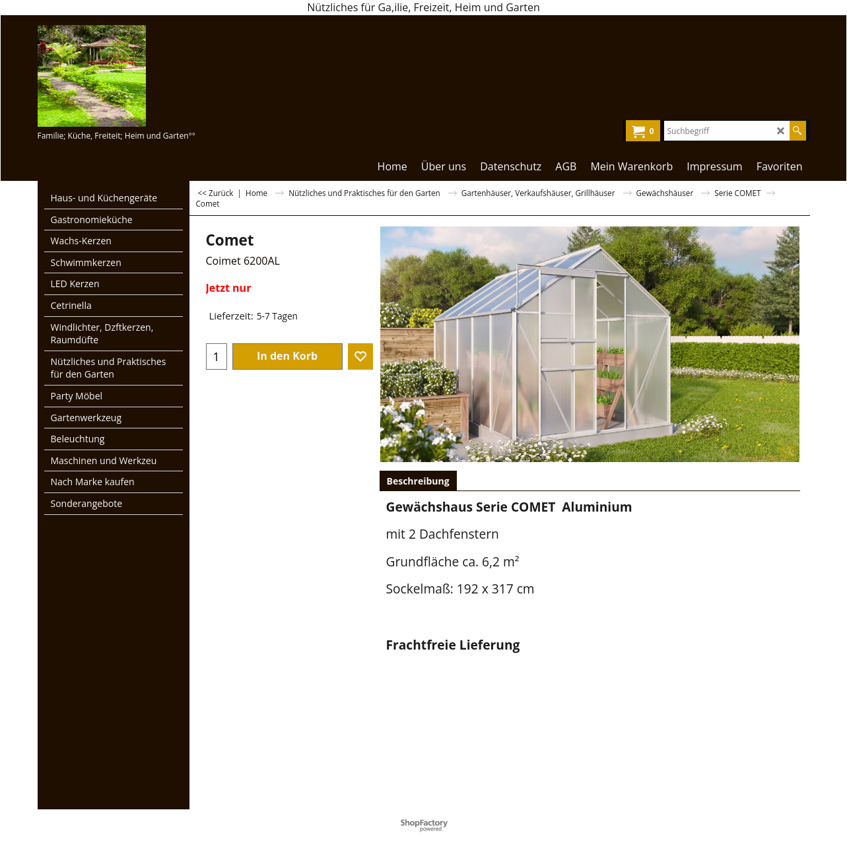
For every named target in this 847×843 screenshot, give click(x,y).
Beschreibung (418, 481)
